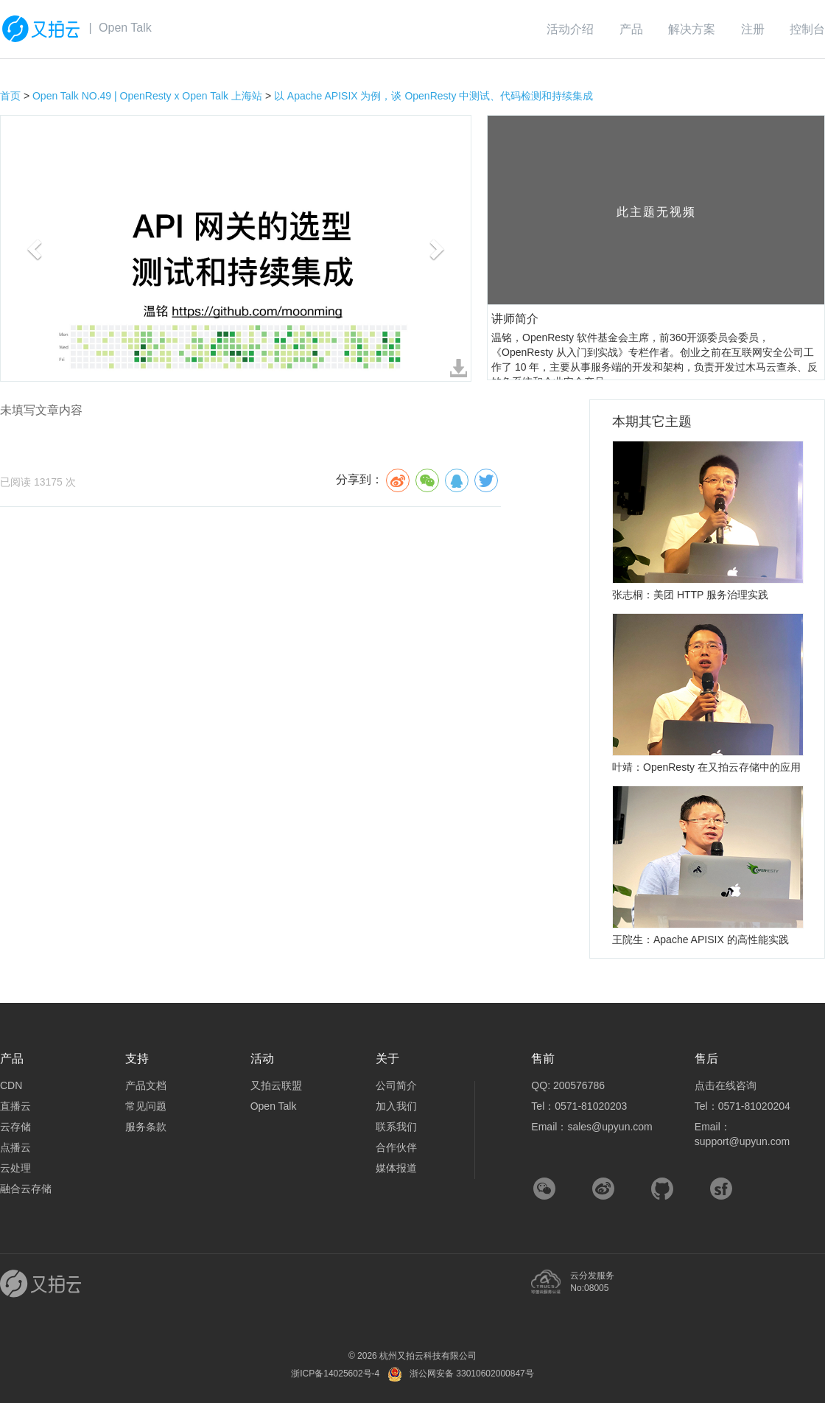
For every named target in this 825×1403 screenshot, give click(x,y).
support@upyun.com (742, 1141)
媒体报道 (396, 1168)
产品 (631, 29)
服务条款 (145, 1127)
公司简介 (396, 1085)
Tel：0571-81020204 (742, 1106)
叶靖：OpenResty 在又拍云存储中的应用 (706, 767)
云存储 (15, 1127)
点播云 (15, 1147)
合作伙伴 (396, 1147)
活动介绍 (570, 29)
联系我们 (396, 1127)
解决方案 (691, 29)
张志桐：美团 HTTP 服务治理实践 (690, 595)
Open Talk (125, 27)
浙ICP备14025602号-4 (335, 1373)
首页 (10, 96)
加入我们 (396, 1106)
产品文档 (145, 1085)
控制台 (807, 29)
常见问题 (145, 1106)
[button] (36, 248)
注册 (753, 29)
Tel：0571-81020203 (579, 1106)
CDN (11, 1085)
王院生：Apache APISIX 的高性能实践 (700, 939)
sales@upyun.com (609, 1127)
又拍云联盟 (276, 1085)
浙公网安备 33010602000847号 (472, 1373)
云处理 (15, 1168)
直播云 (15, 1106)
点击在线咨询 (725, 1085)
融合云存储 (26, 1188)
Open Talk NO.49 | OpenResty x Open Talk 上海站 (147, 96)
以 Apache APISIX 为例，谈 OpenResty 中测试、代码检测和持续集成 (433, 96)
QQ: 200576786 (568, 1085)
